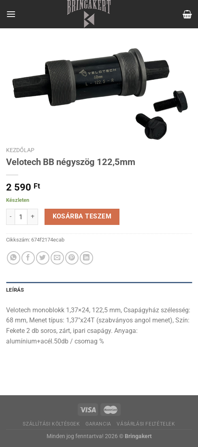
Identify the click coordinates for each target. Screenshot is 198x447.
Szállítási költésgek (51, 424)
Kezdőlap (20, 150)
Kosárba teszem (82, 216)
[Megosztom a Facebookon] (28, 258)
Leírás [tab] (15, 290)
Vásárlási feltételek (146, 424)
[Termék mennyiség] (21, 217)
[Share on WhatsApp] (13, 258)
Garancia (98, 424)
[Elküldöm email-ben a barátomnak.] (57, 258)
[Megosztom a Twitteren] (42, 258)
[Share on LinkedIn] (86, 258)
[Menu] (11, 14)
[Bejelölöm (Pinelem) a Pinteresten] (72, 258)
